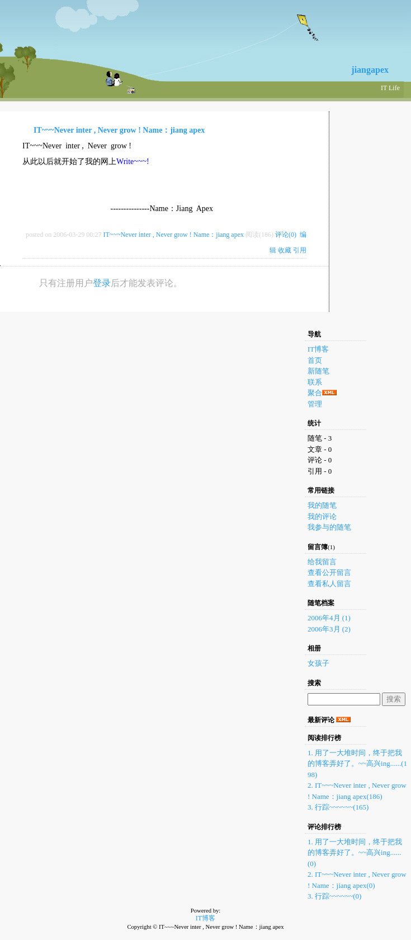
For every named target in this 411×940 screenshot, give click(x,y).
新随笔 (318, 371)
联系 (315, 382)
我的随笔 (322, 505)
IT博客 (318, 349)
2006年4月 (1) (329, 618)
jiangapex (370, 69)
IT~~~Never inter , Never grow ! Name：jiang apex (119, 130)
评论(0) (285, 234)
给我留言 (322, 562)
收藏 (284, 250)
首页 (315, 360)
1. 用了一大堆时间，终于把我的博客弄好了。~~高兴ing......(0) (355, 853)
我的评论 (322, 516)
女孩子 (318, 663)
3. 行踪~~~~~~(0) (334, 896)
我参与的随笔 (329, 527)
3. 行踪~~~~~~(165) (338, 807)
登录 (102, 283)
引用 (299, 250)
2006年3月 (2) (329, 629)
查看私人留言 (329, 583)
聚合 (315, 393)
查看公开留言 (329, 572)
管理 (315, 404)
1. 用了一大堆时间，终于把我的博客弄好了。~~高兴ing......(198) (357, 764)
